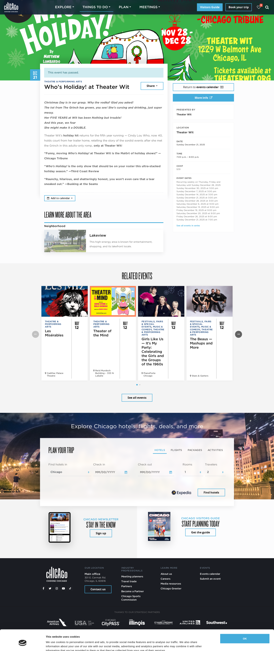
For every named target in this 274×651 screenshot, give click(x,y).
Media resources (171, 583)
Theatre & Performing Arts (63, 81)
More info (203, 98)
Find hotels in (57, 464)
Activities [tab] (215, 450)
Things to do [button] (95, 7)
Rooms (187, 464)
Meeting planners (132, 576)
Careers (165, 578)
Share (151, 86)
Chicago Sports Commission (130, 598)
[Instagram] (57, 588)
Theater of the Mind (102, 333)
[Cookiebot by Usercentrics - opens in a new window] (22, 644)
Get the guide (200, 532)
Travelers (211, 464)
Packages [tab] (195, 450)
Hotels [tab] (159, 450)
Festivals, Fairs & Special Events (152, 324)
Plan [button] (123, 7)
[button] (137, 384)
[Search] (267, 7)
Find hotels (211, 492)
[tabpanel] (137, 480)
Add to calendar (59, 198)
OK (245, 622)
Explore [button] (63, 7)
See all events (137, 398)
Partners (126, 586)
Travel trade (129, 581)
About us (166, 573)
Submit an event (210, 578)
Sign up (101, 533)
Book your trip (239, 7)
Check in (99, 464)
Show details (54, 644)
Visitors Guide (209, 7)
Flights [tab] (176, 450)
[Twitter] (50, 588)
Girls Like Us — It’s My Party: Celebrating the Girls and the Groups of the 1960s (153, 351)
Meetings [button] (148, 7)
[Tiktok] (70, 588)
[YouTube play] (63, 588)
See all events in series (188, 225)
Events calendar (210, 573)
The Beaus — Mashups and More (201, 343)
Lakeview (97, 235)
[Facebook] (43, 588)
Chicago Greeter (171, 588)
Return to (203, 87)
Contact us (98, 589)
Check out (145, 464)
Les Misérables (54, 333)
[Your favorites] (259, 7)
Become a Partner (132, 591)
